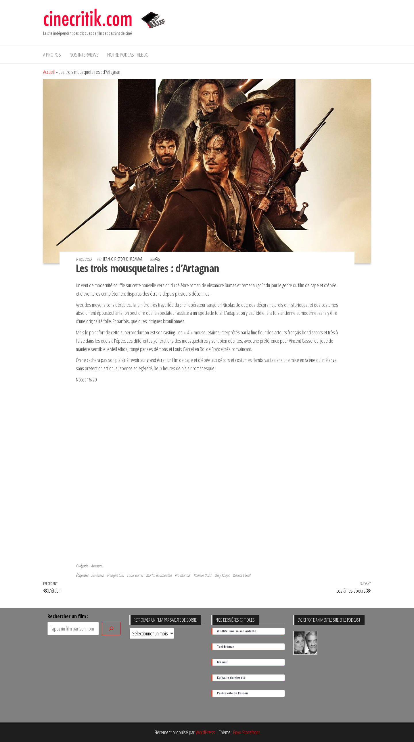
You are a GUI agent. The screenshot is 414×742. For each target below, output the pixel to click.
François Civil (115, 575)
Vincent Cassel (241, 575)
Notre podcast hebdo (128, 54)
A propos (52, 54)
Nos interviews (84, 54)
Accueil (49, 71)
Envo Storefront (246, 732)
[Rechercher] (111, 628)
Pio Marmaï (182, 575)
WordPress (205, 732)
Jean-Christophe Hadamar (123, 259)
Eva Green (97, 575)
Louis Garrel (135, 575)
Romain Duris (202, 575)
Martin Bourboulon (159, 575)
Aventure (96, 565)
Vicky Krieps (221, 575)
